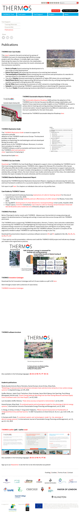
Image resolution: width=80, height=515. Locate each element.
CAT (10, 236)
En (47, 3)
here (62, 113)
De (45, 3)
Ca (41, 3)
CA (47, 374)
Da (43, 3)
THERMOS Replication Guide (14, 132)
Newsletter (15, 465)
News (66, 14)
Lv (51, 3)
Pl (55, 3)
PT (7, 236)
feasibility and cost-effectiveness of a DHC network (40, 199)
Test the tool (55, 10)
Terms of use (62, 472)
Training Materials (11, 24)
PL (54, 234)
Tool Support (38, 14)
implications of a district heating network (47, 195)
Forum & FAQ (9, 27)
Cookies (54, 472)
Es (49, 3)
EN (48, 234)
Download (5, 164)
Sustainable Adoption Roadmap (36, 100)
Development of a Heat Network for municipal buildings (34, 203)
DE (71, 234)
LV (2, 236)
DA (69, 234)
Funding (47, 472)
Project (51, 14)
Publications (9, 30)
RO (5, 236)
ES (74, 234)
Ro (54, 3)
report (7, 55)
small (26, 430)
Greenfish (19, 205)
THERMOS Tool (8, 14)
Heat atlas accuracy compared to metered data (38, 401)
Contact (70, 472)
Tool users (21, 14)
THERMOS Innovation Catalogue (12, 288)
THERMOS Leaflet (8, 430)
